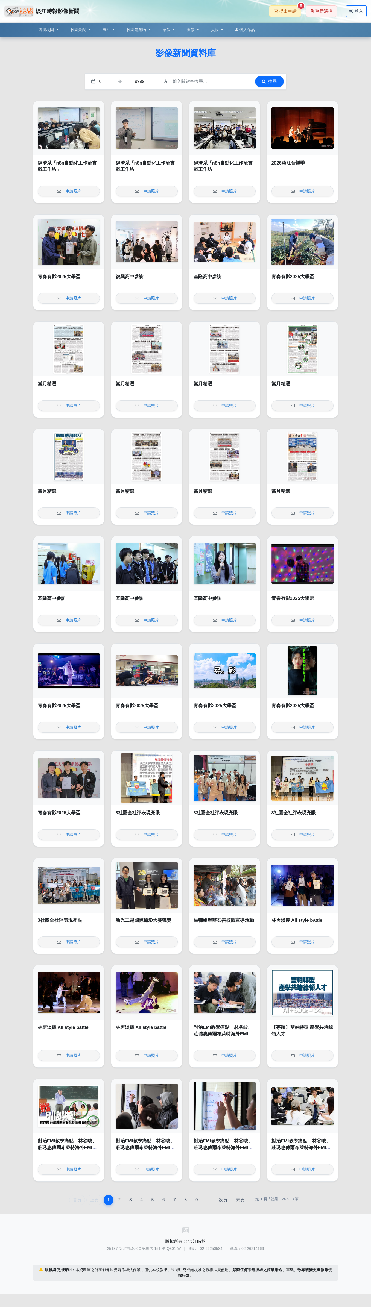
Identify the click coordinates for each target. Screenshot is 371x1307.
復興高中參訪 (130, 276)
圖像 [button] (191, 30)
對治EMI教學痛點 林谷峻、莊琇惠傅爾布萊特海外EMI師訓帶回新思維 (223, 1034)
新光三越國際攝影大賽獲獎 (143, 920)
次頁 (223, 1199)
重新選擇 (321, 11)
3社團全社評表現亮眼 (138, 812)
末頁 (240, 1199)
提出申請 (287, 9)
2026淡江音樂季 (288, 163)
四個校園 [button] (46, 30)
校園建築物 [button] (137, 30)
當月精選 (47, 383)
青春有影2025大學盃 (59, 276)
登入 (356, 11)
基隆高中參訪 (207, 276)
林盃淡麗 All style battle (296, 920)
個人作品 (245, 30)
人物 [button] (215, 30)
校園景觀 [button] (79, 30)
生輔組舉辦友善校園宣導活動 (224, 920)
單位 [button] (167, 30)
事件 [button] (107, 30)
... (208, 1199)
